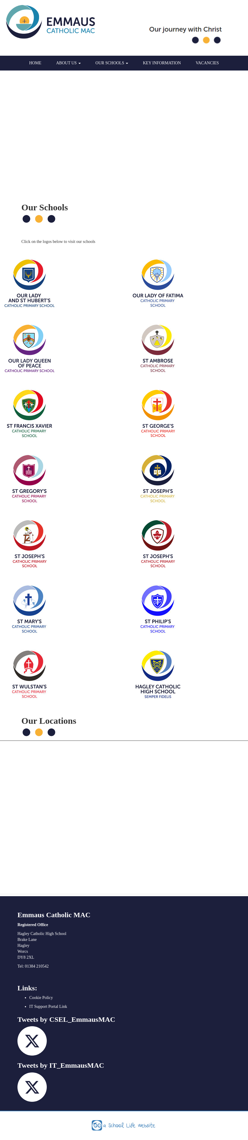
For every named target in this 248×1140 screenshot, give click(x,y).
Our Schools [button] (112, 63)
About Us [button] (68, 63)
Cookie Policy (41, 997)
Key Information (162, 63)
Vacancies (207, 63)
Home (35, 63)
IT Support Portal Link (48, 1006)
